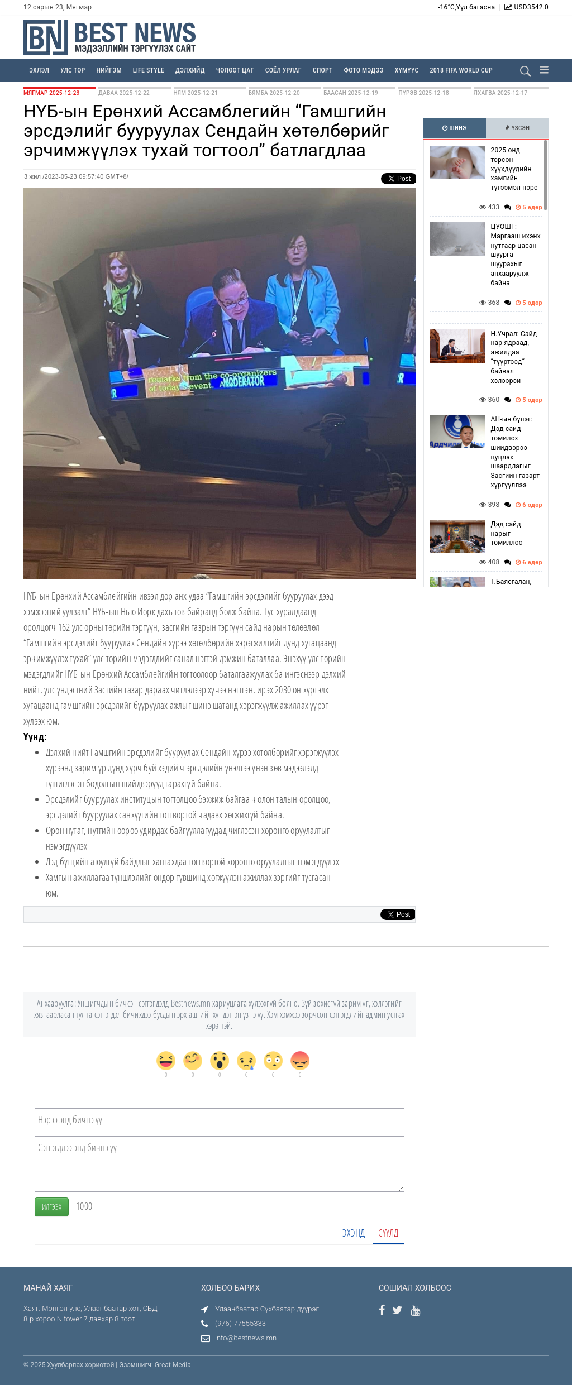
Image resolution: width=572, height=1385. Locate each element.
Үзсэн (517, 128)
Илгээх (51, 1206)
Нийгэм (109, 70)
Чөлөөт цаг (235, 70)
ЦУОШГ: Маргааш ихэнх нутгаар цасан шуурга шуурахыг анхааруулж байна (516, 255)
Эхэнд (353, 1232)
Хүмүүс (407, 70)
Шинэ (454, 128)
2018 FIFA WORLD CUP (461, 70)
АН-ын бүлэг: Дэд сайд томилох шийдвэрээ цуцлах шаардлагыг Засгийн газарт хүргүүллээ (515, 452)
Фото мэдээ (364, 70)
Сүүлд (388, 1232)
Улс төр (72, 70)
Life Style (148, 70)
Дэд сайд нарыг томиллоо (507, 533)
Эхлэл (39, 70)
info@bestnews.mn (246, 1338)
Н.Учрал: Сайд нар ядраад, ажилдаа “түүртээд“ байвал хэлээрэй (514, 357)
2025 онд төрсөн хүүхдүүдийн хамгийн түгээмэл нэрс (514, 168)
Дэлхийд (190, 70)
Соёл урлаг (283, 70)
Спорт (323, 70)
